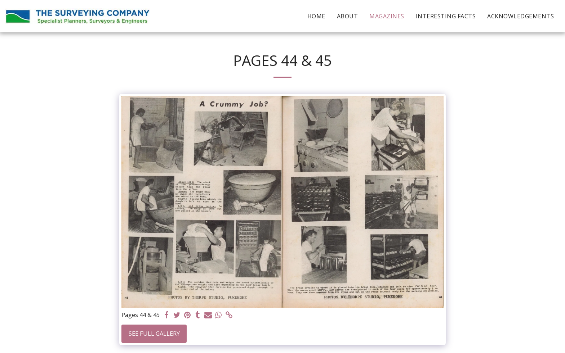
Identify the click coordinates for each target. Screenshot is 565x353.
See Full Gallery (154, 333)
